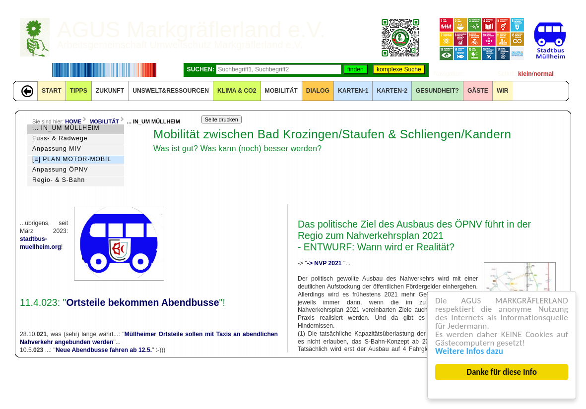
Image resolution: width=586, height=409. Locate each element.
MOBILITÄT (281, 90)
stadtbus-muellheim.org (40, 242)
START (52, 90)
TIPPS (78, 90)
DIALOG (317, 90)
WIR (503, 90)
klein (525, 73)
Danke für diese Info (502, 372)
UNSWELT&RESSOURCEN (170, 90)
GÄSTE (477, 90)
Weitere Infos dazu (469, 351)
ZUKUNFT (110, 90)
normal (543, 73)
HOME (73, 121)
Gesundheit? (437, 90)
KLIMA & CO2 (237, 90)
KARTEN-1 (353, 90)
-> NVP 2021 (325, 263)
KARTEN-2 (392, 90)
